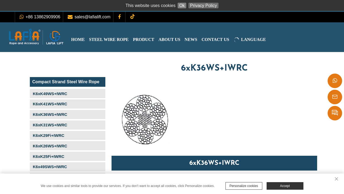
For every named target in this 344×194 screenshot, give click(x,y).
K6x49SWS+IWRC (50, 166)
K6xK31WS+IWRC (50, 125)
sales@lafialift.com (92, 17)
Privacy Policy (203, 5)
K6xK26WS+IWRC (50, 146)
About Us (180, 39)
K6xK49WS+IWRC (50, 93)
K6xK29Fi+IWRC (48, 135)
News (201, 39)
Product (154, 39)
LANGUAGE (260, 40)
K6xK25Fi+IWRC (48, 156)
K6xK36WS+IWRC (50, 114)
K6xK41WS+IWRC (50, 104)
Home (89, 39)
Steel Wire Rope (119, 39)
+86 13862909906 (43, 17)
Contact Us (226, 39)
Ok (182, 5)
